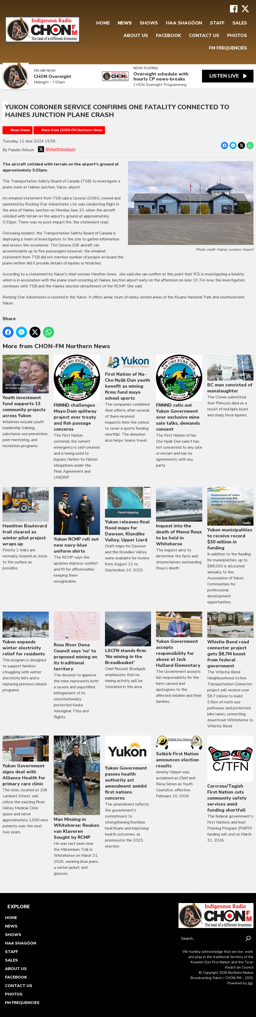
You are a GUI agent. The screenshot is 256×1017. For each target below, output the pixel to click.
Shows (149, 23)
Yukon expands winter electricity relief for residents (25, 634)
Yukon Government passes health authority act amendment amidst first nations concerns (128, 768)
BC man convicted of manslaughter (230, 374)
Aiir (250, 983)
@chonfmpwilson (57, 149)
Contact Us (204, 35)
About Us (136, 35)
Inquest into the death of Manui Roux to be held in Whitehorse (179, 517)
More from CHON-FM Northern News (72, 130)
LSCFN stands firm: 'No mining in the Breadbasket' (128, 639)
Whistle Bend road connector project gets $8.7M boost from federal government (230, 640)
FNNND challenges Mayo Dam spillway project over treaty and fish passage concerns (77, 393)
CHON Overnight (52, 76)
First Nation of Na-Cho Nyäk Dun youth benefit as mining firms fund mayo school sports (128, 378)
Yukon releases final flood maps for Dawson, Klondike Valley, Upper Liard (128, 515)
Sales (239, 23)
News (125, 23)
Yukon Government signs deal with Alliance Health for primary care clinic (25, 761)
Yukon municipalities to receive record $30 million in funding (230, 519)
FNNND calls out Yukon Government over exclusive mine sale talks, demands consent (179, 393)
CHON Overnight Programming (159, 84)
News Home (20, 130)
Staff (217, 23)
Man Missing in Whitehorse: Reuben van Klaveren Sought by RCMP (77, 788)
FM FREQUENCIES (228, 48)
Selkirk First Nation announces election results (179, 752)
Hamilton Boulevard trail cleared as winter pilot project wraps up (25, 517)
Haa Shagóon (184, 23)
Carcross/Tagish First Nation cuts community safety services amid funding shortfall (230, 774)
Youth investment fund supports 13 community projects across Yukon (25, 387)
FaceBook (168, 35)
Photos (237, 35)
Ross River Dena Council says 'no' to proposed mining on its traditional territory (77, 642)
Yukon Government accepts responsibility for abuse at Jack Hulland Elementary (179, 640)
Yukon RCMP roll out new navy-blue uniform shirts (77, 520)
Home (103, 23)
